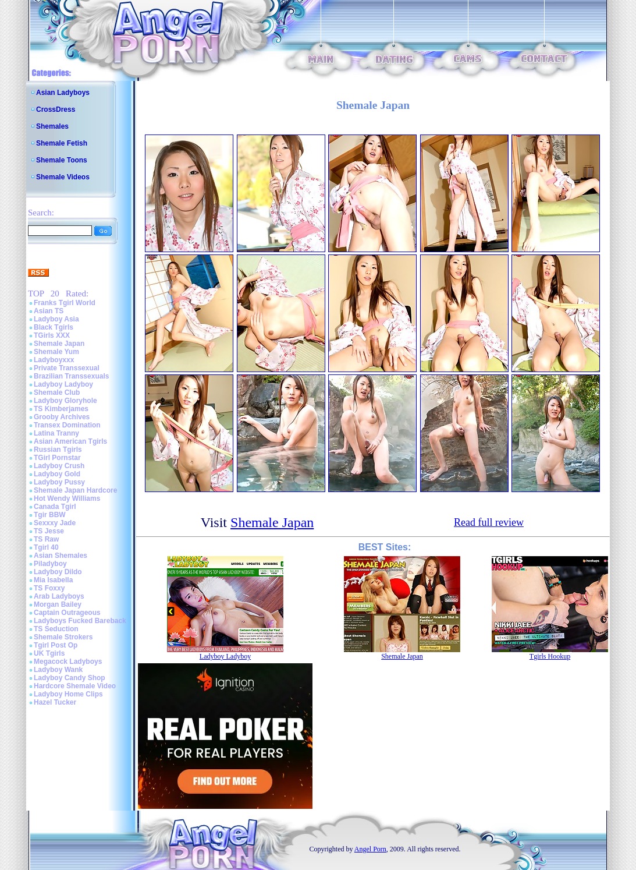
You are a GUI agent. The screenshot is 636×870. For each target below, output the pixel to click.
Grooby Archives (62, 417)
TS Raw (46, 539)
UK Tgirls (49, 653)
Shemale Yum (56, 352)
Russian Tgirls (58, 449)
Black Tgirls (53, 327)
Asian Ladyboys (63, 93)
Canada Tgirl (55, 507)
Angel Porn (370, 849)
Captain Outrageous (67, 613)
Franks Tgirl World (64, 303)
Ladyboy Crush (59, 466)
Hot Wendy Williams (67, 498)
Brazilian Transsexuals (71, 376)
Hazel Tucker (55, 702)
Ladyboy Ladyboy (63, 384)
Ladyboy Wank (58, 670)
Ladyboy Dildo (58, 572)
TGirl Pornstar (57, 458)
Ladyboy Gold (57, 474)
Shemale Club (57, 392)
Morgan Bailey (57, 604)
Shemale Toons (61, 160)
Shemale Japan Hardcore (75, 490)
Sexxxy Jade (55, 523)
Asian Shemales (60, 555)
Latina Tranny (56, 433)
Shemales (52, 126)
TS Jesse (49, 531)
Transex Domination (67, 425)
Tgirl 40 (46, 547)
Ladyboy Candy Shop (69, 678)
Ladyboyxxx (54, 360)
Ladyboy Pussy (59, 482)
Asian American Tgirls (70, 441)
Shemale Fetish (61, 143)
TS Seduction (56, 629)
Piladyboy (50, 564)
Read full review (489, 522)
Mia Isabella (53, 580)
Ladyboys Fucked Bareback (80, 621)
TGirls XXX (52, 335)
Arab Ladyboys (59, 596)
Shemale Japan (59, 343)
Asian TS (48, 311)
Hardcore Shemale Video (75, 686)
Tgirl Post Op (55, 645)
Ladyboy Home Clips (68, 694)
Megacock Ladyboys (68, 661)
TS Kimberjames (61, 409)
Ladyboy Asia (56, 319)
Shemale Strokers (63, 637)
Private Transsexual (67, 368)
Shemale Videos (63, 177)
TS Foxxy (49, 588)
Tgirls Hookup (550, 656)
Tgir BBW (50, 515)
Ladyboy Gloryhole (65, 401)
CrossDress (55, 109)
